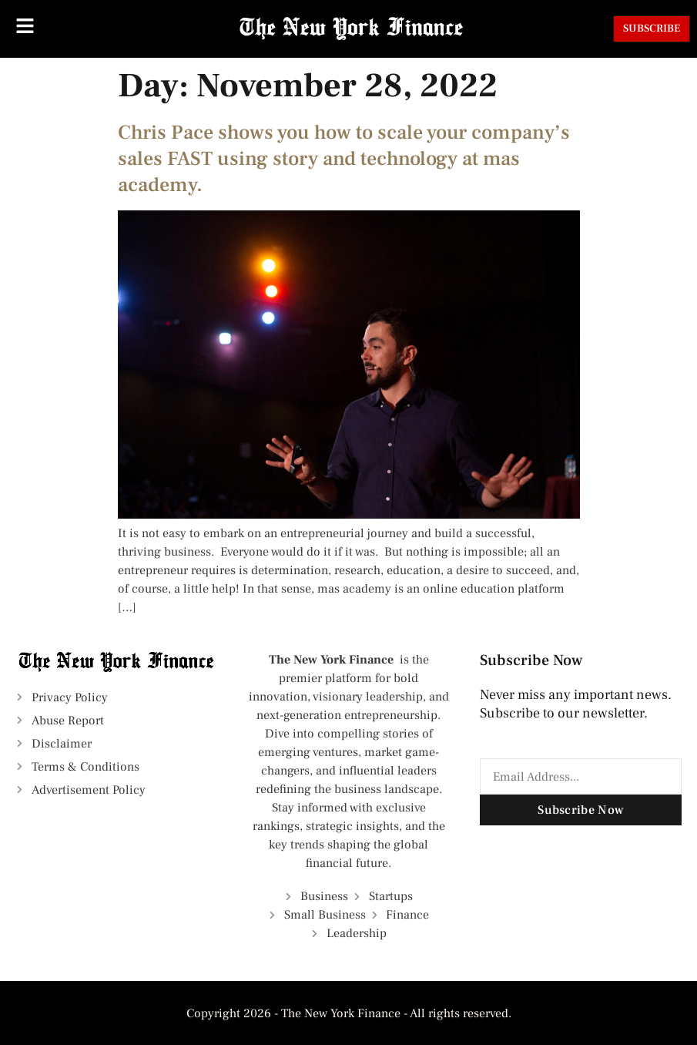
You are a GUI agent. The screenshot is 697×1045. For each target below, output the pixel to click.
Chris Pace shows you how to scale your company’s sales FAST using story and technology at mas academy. (344, 158)
